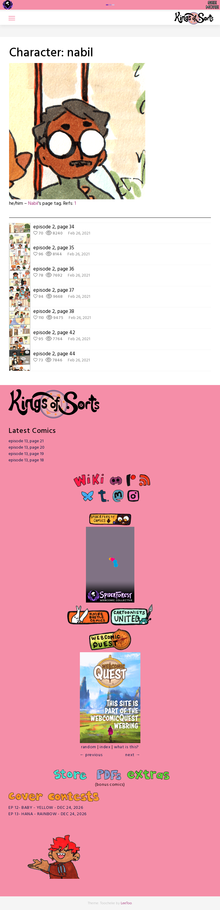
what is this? (126, 747)
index (105, 747)
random (88, 747)
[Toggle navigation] (12, 18)
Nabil (33, 204)
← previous (91, 755)
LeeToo (126, 903)
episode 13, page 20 (26, 447)
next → (132, 755)
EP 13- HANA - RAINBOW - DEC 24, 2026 (47, 814)
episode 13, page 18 (26, 460)
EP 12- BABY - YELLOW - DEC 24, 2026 (45, 807)
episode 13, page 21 (26, 441)
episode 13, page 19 (26, 453)
